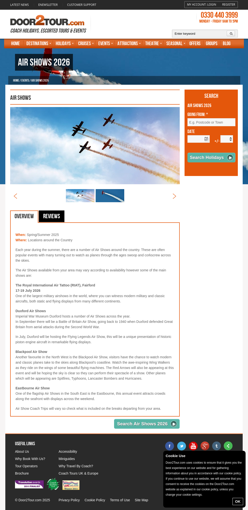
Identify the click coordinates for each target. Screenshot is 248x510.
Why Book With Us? (30, 459)
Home (15, 44)
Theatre (152, 44)
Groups (211, 44)
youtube (193, 446)
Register (228, 4)
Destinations (37, 44)
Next (174, 196)
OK (238, 501)
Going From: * (197, 115)
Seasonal (174, 44)
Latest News (19, 5)
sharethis (227, 446)
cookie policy (232, 473)
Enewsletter (48, 5)
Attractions (127, 44)
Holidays (63, 44)
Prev (15, 196)
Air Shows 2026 (199, 106)
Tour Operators (26, 466)
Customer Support (81, 5)
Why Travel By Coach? (76, 466)
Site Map (141, 500)
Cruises (84, 44)
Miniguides (67, 459)
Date (191, 132)
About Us (22, 451)
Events (104, 44)
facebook (169, 446)
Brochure (22, 473)
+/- (217, 141)
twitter (181, 446)
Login (211, 4)
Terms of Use (120, 500)
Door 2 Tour (47, 20)
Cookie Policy (95, 500)
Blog (227, 44)
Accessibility (68, 451)
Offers (195, 44)
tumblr (216, 446)
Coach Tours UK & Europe (78, 473)
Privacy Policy (69, 500)
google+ (204, 446)
